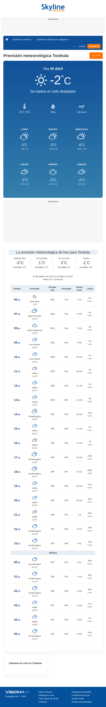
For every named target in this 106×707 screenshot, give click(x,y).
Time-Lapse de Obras (49, 698)
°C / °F (96, 55)
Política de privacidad (81, 702)
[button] (72, 46)
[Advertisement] (52, 27)
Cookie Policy (78, 698)
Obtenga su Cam (46, 695)
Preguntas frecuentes (81, 692)
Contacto (43, 702)
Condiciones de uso (81, 695)
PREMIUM (94, 46)
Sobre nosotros (46, 692)
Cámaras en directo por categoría (52, 39)
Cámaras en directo (22, 39)
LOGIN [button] (82, 46)
